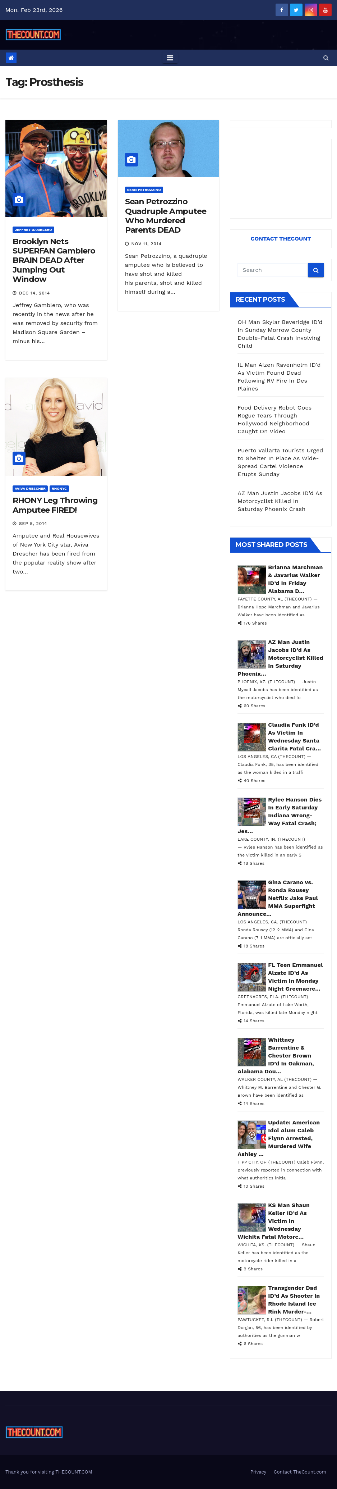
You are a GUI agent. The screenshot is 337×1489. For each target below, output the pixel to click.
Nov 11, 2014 (146, 243)
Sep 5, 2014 (33, 523)
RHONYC (59, 488)
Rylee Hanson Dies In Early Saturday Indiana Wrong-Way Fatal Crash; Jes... (279, 815)
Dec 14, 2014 (34, 293)
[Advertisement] (280, 179)
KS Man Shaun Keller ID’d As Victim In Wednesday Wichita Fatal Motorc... (273, 1221)
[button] (326, 57)
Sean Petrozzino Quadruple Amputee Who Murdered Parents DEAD (165, 216)
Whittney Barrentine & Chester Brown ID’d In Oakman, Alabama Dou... (275, 1055)
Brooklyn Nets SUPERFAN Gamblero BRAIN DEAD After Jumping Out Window (54, 260)
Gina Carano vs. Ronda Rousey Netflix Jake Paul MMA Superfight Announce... (277, 898)
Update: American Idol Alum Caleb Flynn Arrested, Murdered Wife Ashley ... (278, 1138)
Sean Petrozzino (144, 190)
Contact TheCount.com (300, 1472)
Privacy (258, 1472)
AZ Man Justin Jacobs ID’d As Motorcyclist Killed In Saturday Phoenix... (280, 658)
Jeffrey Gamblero (33, 230)
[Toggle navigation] (170, 57)
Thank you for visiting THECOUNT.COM (48, 1472)
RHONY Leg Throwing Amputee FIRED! (55, 505)
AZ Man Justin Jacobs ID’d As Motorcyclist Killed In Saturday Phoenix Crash (279, 501)
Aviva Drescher (30, 488)
